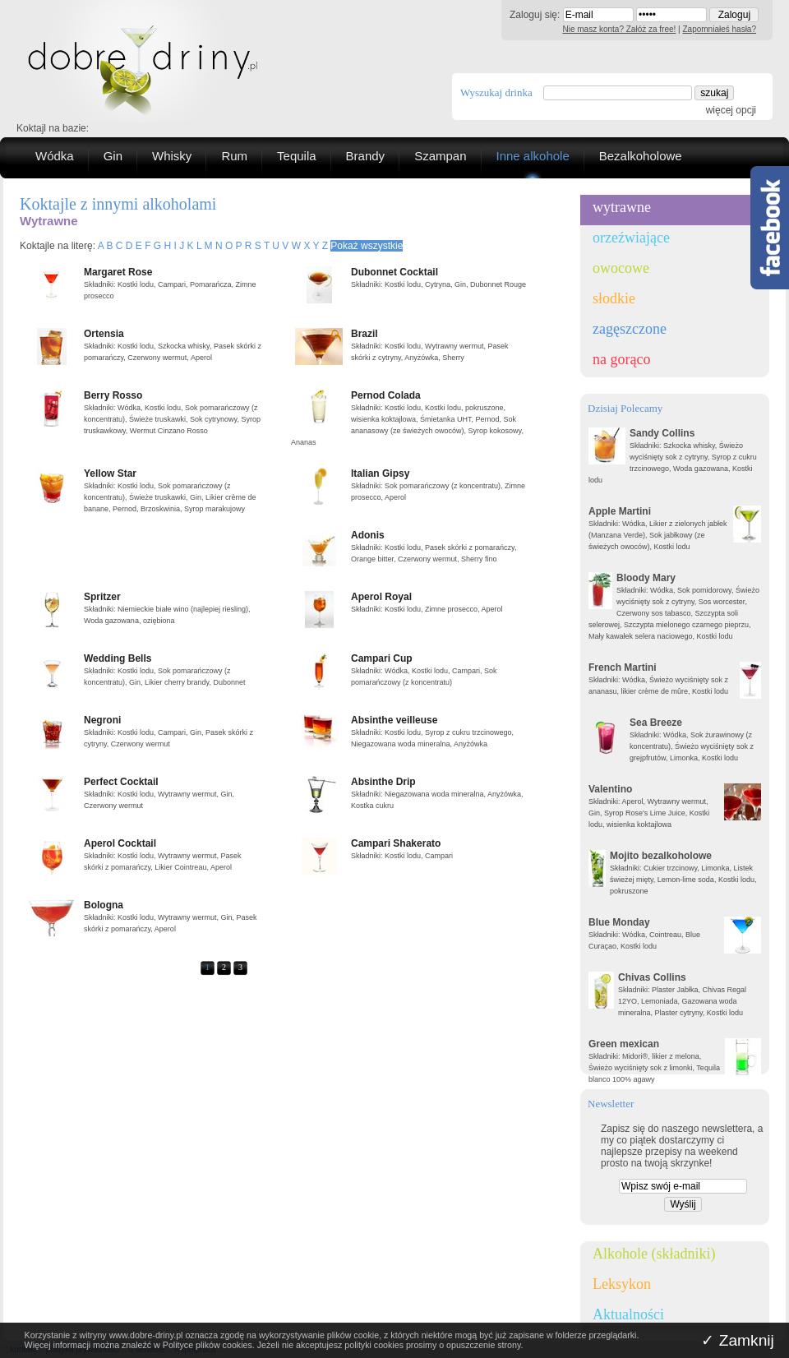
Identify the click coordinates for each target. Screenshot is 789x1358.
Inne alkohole (533, 156)
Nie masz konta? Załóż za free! (619, 29)
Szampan (440, 156)
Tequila (296, 156)
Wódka (54, 156)
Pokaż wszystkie (366, 246)
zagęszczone (630, 329)
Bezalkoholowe (640, 156)
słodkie (614, 298)
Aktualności (628, 1314)
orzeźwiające (631, 237)
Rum (234, 156)
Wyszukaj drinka (496, 92)
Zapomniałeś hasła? (720, 29)
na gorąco (621, 359)
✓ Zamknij (737, 1340)
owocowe (621, 268)
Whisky (171, 156)
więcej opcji (731, 110)
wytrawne (622, 207)
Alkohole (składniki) (654, 1253)
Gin (113, 156)
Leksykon (622, 1284)
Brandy (365, 156)
